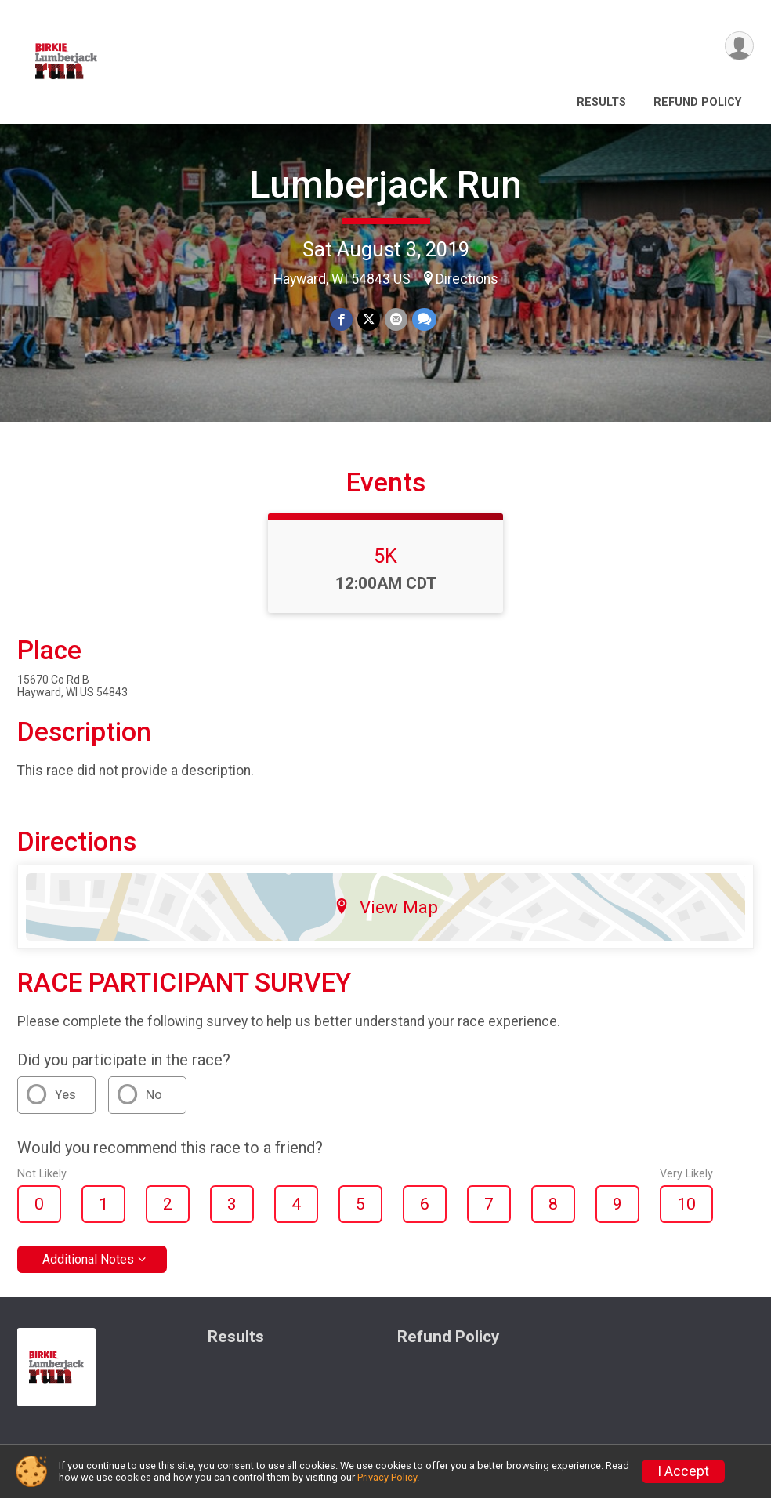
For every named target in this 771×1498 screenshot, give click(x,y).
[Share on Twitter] (368, 319)
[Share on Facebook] (341, 319)
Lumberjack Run (386, 184)
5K (385, 556)
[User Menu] (739, 45)
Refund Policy (697, 102)
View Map (386, 907)
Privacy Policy (387, 1477)
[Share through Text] (424, 319)
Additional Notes (88, 1259)
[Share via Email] (396, 319)
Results (601, 102)
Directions (467, 279)
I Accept (683, 1471)
